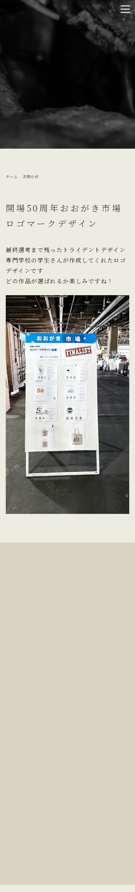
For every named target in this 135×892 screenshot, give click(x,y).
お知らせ (31, 176)
